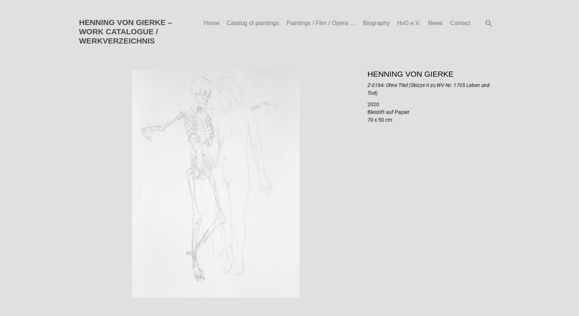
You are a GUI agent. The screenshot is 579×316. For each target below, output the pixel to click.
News (435, 23)
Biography (376, 23)
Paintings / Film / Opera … (321, 23)
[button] (489, 23)
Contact (460, 23)
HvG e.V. (408, 23)
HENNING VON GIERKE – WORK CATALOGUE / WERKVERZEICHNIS (125, 31)
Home (212, 23)
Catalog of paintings (253, 23)
